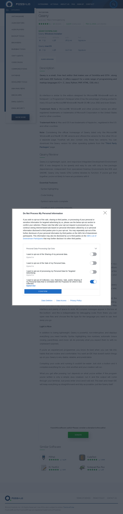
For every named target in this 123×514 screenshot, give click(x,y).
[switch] (93, 254)
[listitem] (61, 248)
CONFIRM (43, 291)
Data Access (61, 301)
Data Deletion (46, 301)
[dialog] (61, 257)
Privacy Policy (76, 301)
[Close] (105, 213)
